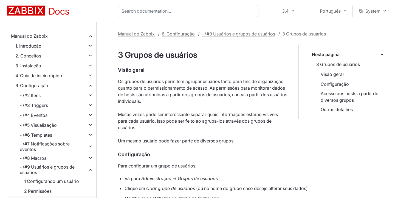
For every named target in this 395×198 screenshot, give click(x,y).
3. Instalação (28, 65)
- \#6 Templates (36, 135)
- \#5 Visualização (38, 125)
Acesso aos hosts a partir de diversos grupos (349, 97)
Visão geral (332, 74)
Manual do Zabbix (29, 36)
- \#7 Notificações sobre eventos (45, 146)
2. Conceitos (28, 56)
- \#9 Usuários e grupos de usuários (47, 169)
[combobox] (189, 11)
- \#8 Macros (33, 158)
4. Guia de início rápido (38, 75)
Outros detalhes (337, 109)
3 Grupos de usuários (338, 64)
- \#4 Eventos (33, 115)
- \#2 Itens (30, 95)
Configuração (335, 84)
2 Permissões (38, 191)
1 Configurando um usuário (51, 181)
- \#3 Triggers (34, 105)
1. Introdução (28, 46)
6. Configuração (31, 85)
